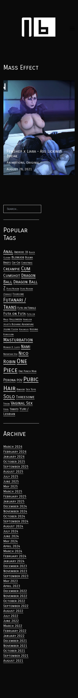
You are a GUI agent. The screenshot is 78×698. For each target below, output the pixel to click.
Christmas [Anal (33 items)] (26, 262)
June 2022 (11, 621)
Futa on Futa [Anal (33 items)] (14, 313)
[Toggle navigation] (72, 28)
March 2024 (12, 551)
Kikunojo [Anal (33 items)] (24, 329)
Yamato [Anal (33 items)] (14, 409)
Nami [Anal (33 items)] (25, 346)
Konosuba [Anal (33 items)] (8, 334)
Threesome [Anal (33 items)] (25, 397)
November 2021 (15, 646)
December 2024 (15, 506)
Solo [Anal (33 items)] (9, 396)
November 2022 (15, 596)
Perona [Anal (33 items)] (9, 380)
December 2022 (15, 591)
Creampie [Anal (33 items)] (11, 269)
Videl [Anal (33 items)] (6, 409)
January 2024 (14, 561)
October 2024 (14, 516)
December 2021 (15, 641)
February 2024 (14, 556)
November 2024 (15, 511)
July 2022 (10, 616)
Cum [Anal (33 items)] (25, 268)
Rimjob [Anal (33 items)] (21, 389)
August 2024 (13, 526)
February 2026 (14, 452)
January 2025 (14, 501)
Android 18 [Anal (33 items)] (21, 252)
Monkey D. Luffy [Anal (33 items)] (11, 347)
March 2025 (12, 491)
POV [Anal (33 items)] (19, 380)
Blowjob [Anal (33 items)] (17, 257)
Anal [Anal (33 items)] (8, 251)
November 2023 (15, 571)
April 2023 (11, 586)
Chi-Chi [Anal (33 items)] (16, 262)
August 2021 (13, 661)
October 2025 (14, 461)
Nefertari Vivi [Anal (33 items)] (10, 354)
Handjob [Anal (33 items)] (27, 319)
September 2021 (15, 656)
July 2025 (10, 476)
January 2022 (14, 636)
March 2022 (12, 626)
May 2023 (10, 581)
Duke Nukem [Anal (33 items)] (12, 288)
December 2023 (15, 566)
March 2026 (12, 447)
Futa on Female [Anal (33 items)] (26, 308)
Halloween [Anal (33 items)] (15, 319)
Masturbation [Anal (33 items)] (18, 340)
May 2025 (10, 486)
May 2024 (10, 541)
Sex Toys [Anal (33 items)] (31, 389)
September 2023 (15, 576)
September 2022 (15, 606)
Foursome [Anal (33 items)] (18, 294)
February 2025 (14, 496)
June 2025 (11, 481)
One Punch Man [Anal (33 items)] (27, 371)
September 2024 (15, 521)
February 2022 (14, 631)
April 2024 (11, 546)
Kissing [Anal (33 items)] (34, 329)
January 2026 (14, 456)
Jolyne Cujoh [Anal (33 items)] (10, 329)
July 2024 (10, 531)
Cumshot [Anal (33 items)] (11, 275)
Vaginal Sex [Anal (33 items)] (22, 403)
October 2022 (14, 601)
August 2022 (13, 611)
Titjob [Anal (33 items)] (6, 403)
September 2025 (15, 466)
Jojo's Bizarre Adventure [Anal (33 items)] (18, 324)
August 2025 (13, 471)
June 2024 (11, 536)
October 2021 (14, 651)
